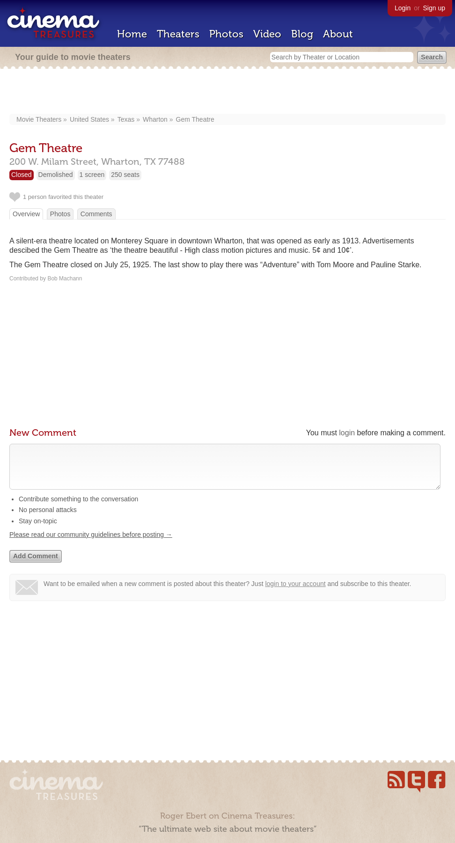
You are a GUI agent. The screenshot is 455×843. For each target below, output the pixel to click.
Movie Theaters (38, 119)
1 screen (92, 174)
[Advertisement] (228, 92)
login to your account (295, 593)
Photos (226, 34)
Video (267, 34)
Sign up (434, 8)
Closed (21, 174)
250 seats (125, 174)
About (338, 34)
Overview (26, 214)
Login (403, 8)
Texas (126, 119)
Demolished (55, 174)
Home (132, 34)
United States (89, 119)
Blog (302, 34)
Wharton (155, 119)
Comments (96, 214)
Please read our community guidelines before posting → (90, 544)
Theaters (178, 34)
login (347, 433)
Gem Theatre (195, 119)
